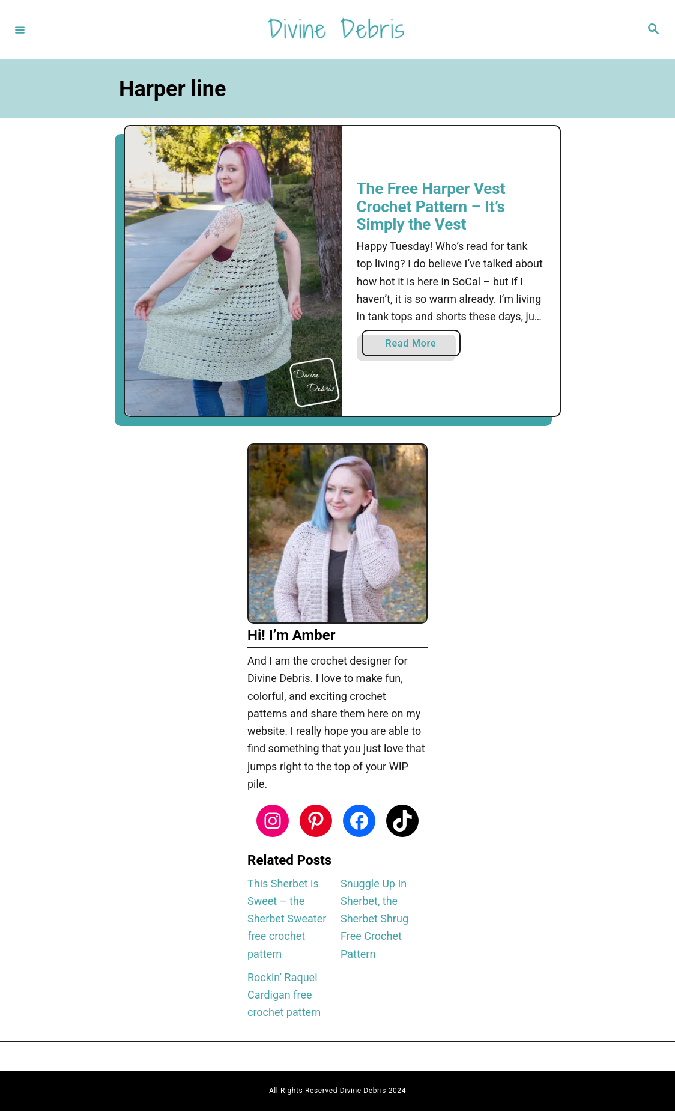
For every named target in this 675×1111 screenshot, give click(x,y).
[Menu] (20, 29)
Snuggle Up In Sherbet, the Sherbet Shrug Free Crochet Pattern (374, 918)
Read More (415, 345)
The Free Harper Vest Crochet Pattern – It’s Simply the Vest (431, 206)
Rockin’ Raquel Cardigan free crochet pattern (284, 995)
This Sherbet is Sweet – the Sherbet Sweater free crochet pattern (286, 918)
